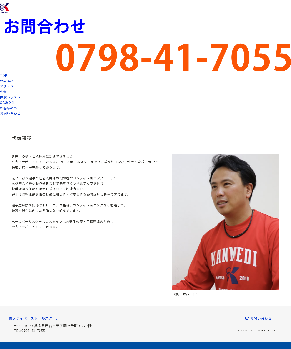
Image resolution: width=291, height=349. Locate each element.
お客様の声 (8, 108)
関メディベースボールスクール (34, 318)
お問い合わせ (10, 113)
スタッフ (7, 86)
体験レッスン (10, 97)
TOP (3, 75)
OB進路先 (7, 102)
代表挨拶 (7, 81)
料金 (3, 91)
